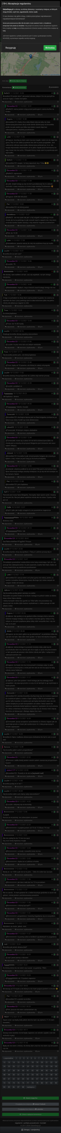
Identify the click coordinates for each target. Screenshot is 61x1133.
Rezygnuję (11, 47)
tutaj (15, 28)
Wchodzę (50, 47)
